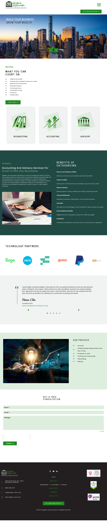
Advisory (85, 136)
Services (53, 481)
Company (53, 492)
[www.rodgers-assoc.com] (2, 497)
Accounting (52, 136)
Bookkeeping (21, 136)
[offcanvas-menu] (99, 5)
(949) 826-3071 (10, 488)
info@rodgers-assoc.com (13, 492)
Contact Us (53, 496)
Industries (53, 488)
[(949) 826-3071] (2, 488)
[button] (91, 11)
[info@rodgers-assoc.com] (2, 492)
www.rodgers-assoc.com (13, 497)
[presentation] (16, 437)
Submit (8, 443)
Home (53, 477)
